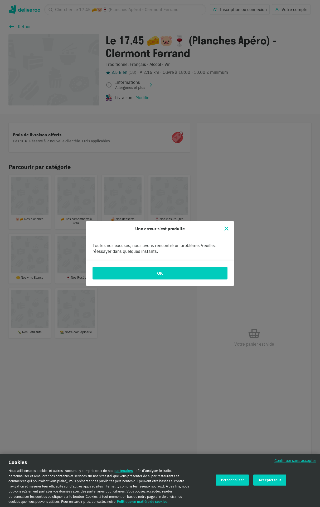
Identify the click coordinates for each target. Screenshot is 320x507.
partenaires (123, 474)
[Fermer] (226, 228)
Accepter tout (270, 483)
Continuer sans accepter (295, 463)
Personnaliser (232, 483)
